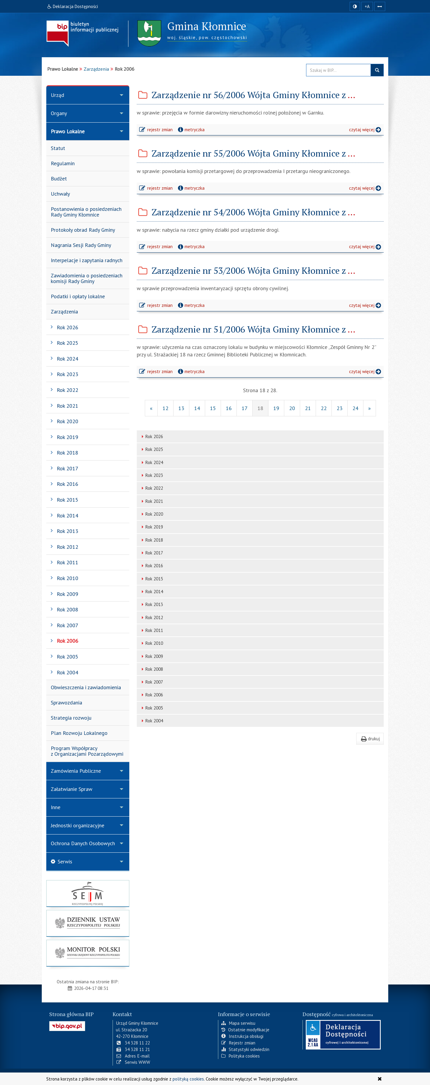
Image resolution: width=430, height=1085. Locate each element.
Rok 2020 (151, 514)
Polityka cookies (240, 1055)
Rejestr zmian (238, 1043)
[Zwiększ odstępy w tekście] (379, 6)
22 (324, 408)
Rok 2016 (151, 565)
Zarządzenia (96, 69)
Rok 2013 (151, 604)
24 (355, 408)
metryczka (191, 129)
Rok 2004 (151, 721)
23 (340, 408)
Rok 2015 (151, 579)
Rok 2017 (151, 553)
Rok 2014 (151, 591)
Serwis (61, 861)
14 (197, 408)
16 (229, 408)
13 (181, 408)
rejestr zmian (156, 130)
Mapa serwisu (238, 1023)
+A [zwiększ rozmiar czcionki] (367, 6)
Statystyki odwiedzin (245, 1049)
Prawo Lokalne (68, 131)
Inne (55, 807)
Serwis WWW (133, 1062)
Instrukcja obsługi (242, 1036)
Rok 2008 (151, 669)
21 (308, 408)
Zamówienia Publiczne (76, 770)
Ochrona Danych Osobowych (83, 843)
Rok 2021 (151, 501)
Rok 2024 (151, 462)
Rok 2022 (151, 488)
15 (213, 408)
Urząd (57, 95)
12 (165, 408)
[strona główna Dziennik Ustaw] (88, 923)
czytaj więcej (366, 130)
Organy (59, 113)
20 (292, 408)
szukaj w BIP (377, 70)
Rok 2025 (151, 449)
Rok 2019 (151, 527)
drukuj (370, 738)
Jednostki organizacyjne (77, 825)
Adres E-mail (133, 1055)
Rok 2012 (151, 617)
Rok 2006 (151, 695)
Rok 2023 (151, 475)
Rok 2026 (151, 436)
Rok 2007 (151, 682)
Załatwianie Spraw (71, 789)
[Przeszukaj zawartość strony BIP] (338, 70)
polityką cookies (188, 1079)
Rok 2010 (151, 643)
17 (245, 408)
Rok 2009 (151, 656)
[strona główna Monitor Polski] (88, 953)
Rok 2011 (151, 630)
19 (276, 408)
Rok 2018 (151, 540)
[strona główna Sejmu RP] (88, 893)
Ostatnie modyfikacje (245, 1030)
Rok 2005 (151, 708)
